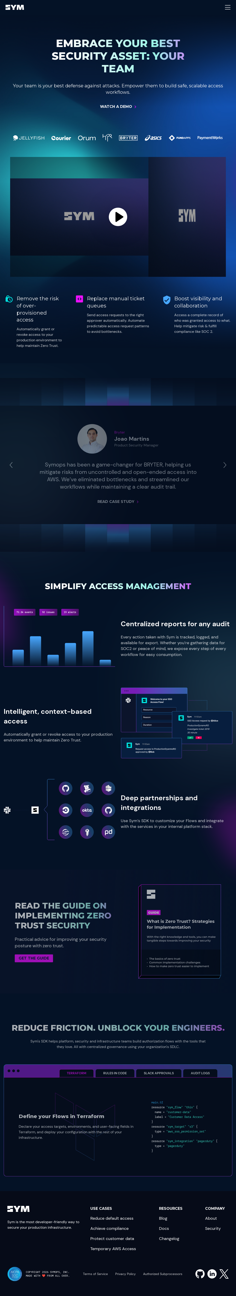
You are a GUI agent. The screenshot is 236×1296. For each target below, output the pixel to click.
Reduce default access (111, 1218)
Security (213, 1228)
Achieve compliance (109, 1228)
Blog (163, 1218)
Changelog (169, 1238)
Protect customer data (112, 1238)
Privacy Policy (125, 1274)
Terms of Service (95, 1274)
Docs (164, 1228)
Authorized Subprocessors (162, 1274)
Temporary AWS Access (113, 1249)
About (211, 1218)
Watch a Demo (116, 106)
